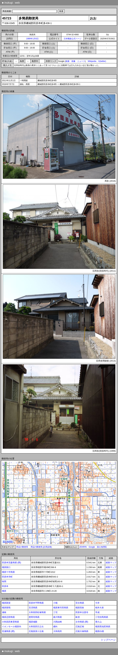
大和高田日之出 (36, 626)
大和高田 (57, 631)
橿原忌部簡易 (8, 617)
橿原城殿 (33, 622)
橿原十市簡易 (8, 572)
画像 (73, 61)
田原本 (5, 586)
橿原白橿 (99, 631)
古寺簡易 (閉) (82, 622)
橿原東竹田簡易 (60, 607)
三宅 (55, 612)
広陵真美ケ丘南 (36, 631)
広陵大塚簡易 (82, 631)
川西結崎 (57, 622)
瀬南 (4, 612)
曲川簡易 (57, 617)
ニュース (81, 61)
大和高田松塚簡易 (37, 612)
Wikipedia (92, 61)
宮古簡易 (80, 603)
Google (92, 547)
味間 (4, 581)
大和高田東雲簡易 (10, 622)
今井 (97, 603)
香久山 (98, 622)
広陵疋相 (80, 626)
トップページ (108, 640)
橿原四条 (80, 607)
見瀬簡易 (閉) (8, 631)
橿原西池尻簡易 (102, 626)
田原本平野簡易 (36, 603)
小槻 (55, 603)
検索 (67, 61)
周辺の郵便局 (22, 547)
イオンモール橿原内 (11, 626)
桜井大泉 (99, 607)
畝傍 (78, 617)
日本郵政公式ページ (72, 39)
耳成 (97, 612)
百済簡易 (33, 607)
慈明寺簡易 (34, 617)
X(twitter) (102, 61)
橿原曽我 (6, 607)
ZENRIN (83, 547)
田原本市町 (7, 577)
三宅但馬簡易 (101, 617)
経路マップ (111, 562)
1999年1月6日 (32, 39)
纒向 (55, 626)
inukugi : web (11, 2)
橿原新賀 (6, 603)
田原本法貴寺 (82, 612)
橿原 (4, 591)
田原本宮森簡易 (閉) (11, 562)
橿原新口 (6, 567)
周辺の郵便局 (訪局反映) (41, 547)
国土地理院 (102, 547)
